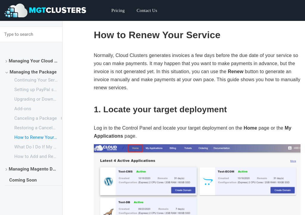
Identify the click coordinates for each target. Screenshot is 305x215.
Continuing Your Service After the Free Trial (38, 80)
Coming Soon (23, 180)
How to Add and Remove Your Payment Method (38, 156)
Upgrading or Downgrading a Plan (38, 99)
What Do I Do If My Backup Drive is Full (38, 147)
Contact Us (147, 10)
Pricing (118, 10)
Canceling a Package (35, 118)
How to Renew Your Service (38, 137)
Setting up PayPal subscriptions (38, 89)
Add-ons (22, 108)
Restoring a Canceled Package (38, 127)
